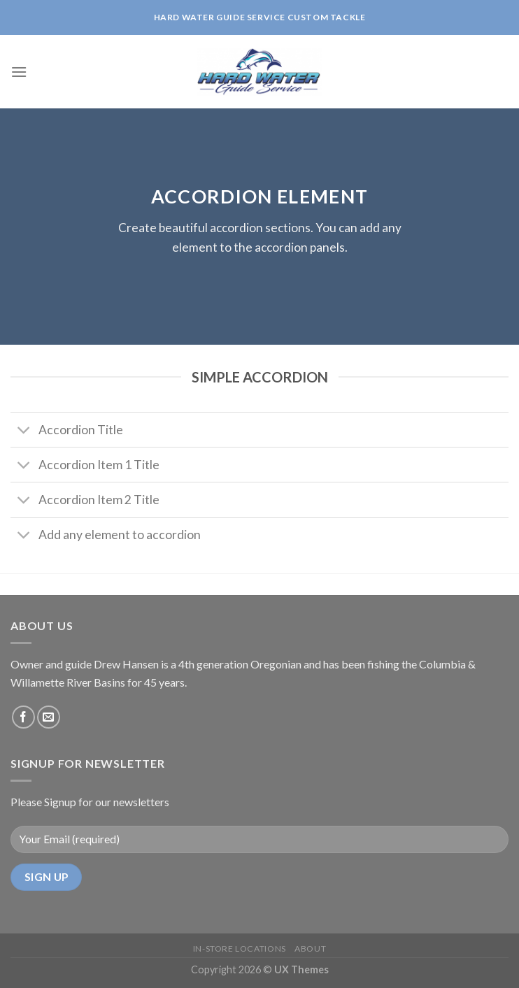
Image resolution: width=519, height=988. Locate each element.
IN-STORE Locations (239, 948)
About (310, 948)
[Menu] (18, 72)
